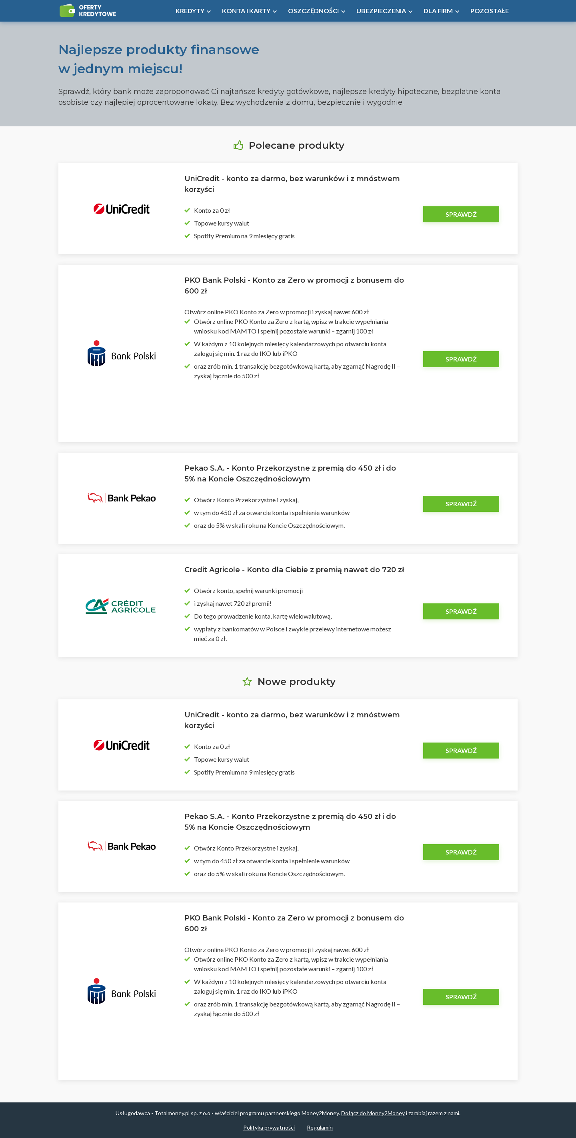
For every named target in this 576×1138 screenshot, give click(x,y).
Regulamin (320, 1127)
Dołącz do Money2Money (373, 1113)
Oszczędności (313, 10)
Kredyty (190, 10)
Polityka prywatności (269, 1127)
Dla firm (438, 10)
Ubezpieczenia (381, 10)
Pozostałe (489, 10)
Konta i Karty (246, 10)
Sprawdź (461, 214)
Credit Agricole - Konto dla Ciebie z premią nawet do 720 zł (294, 569)
